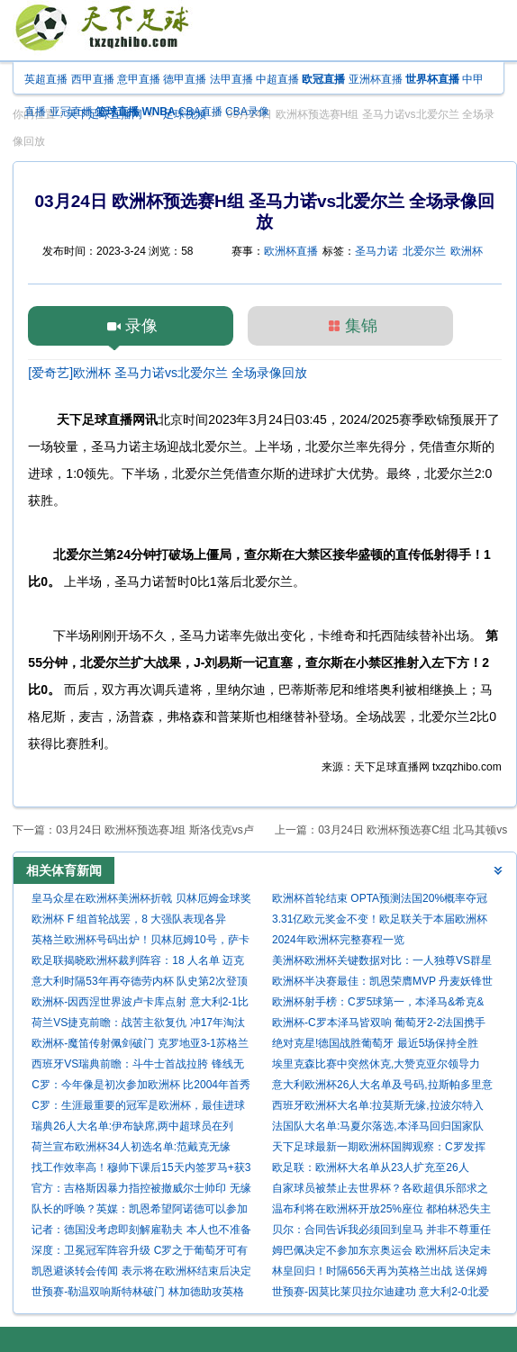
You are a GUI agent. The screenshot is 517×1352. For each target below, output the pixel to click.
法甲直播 (231, 79)
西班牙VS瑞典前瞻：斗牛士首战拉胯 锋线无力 (137, 1066)
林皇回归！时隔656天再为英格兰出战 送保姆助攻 (379, 1273)
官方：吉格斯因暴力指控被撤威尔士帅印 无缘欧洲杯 (141, 1190)
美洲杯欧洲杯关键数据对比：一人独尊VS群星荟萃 (382, 962)
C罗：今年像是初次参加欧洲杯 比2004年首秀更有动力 (141, 1086)
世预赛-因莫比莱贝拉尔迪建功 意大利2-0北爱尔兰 (380, 1293)
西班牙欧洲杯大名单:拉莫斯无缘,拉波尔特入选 (378, 1107)
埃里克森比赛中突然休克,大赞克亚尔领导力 (376, 1064)
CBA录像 (247, 111)
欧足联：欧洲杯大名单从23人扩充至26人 (370, 1167)
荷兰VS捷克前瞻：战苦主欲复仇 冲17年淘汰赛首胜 (138, 1024)
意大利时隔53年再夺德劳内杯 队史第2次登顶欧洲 (139, 983)
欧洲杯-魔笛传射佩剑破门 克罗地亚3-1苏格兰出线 (140, 1045)
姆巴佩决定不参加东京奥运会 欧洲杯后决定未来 (381, 1252)
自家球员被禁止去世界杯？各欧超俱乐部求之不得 (380, 1190)
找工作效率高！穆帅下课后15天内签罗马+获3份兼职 (141, 1169)
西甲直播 (92, 79)
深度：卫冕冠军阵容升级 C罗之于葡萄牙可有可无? (140, 1252)
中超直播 (277, 79)
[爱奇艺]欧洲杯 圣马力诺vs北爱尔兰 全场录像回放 (167, 372)
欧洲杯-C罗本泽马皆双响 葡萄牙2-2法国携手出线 (378, 1024)
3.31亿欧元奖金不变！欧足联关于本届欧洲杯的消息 (379, 921)
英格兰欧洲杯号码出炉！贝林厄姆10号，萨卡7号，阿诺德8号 (140, 942)
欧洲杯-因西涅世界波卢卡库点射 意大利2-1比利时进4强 (140, 1004)
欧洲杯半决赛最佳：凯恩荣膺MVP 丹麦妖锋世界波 (382, 983)
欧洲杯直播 (291, 251)
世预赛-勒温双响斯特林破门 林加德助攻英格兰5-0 (137, 1293)
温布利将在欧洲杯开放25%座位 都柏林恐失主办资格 (381, 1211)
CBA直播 (200, 111)
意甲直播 (138, 79)
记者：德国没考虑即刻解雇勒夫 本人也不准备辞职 (141, 1231)
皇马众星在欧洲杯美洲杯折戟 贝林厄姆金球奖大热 (141, 900)
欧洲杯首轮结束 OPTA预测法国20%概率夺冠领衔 (379, 900)
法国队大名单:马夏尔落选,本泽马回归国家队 (378, 1126)
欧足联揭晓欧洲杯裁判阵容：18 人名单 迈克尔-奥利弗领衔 (138, 962)
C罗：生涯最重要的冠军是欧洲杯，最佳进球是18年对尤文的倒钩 (138, 1107)
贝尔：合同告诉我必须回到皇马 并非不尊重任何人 (381, 1231)
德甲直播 (184, 79)
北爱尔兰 (424, 251)
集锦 (361, 326)
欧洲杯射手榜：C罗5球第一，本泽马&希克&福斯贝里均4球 (378, 1004)
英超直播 (46, 79)
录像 (141, 326)
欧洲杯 (466, 251)
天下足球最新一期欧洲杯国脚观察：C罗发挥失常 (378, 1149)
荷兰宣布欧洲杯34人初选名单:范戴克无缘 (131, 1146)
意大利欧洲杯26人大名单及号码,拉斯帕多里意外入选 (382, 1086)
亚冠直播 (71, 111)
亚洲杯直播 (376, 79)
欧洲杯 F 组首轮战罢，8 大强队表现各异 (129, 919)
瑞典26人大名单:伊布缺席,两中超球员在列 (132, 1126)
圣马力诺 (376, 251)
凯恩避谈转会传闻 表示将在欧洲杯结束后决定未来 (141, 1273)
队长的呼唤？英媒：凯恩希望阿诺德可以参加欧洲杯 (140, 1211)
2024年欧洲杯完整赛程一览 (338, 939)
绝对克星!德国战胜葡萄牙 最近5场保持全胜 (375, 1043)
